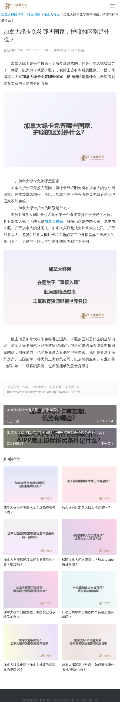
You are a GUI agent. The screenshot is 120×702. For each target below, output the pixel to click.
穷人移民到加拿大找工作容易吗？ (86, 507)
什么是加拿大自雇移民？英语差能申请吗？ (88, 614)
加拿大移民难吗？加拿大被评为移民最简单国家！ (29, 667)
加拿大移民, (62, 50)
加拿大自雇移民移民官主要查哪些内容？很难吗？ (29, 562)
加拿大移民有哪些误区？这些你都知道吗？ (29, 509)
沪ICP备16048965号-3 (83, 700)
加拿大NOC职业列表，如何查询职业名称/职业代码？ (88, 667)
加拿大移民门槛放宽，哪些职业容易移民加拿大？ (29, 614)
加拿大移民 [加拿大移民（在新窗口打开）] (53, 221)
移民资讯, (78, 50)
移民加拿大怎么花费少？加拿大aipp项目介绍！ (88, 562)
